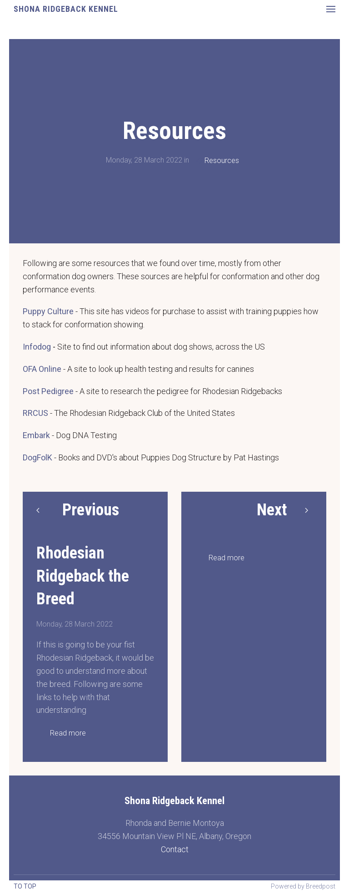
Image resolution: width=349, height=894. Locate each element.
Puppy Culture (48, 290)
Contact (175, 828)
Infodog (37, 326)
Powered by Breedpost (303, 886)
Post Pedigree (48, 370)
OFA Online (42, 348)
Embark (36, 414)
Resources (221, 139)
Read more (68, 712)
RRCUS (35, 392)
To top (25, 886)
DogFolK (37, 436)
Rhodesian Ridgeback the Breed (82, 555)
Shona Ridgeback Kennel (66, 9)
